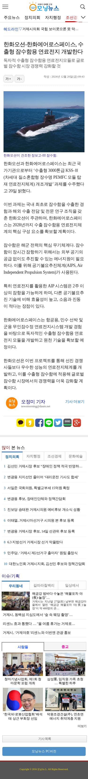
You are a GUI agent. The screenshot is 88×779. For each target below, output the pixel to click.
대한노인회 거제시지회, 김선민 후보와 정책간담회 (44, 564)
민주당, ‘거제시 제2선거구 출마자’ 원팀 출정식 (41, 553)
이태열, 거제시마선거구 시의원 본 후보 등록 (39, 520)
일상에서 (72, 585)
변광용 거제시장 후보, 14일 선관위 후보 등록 (39, 531)
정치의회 (32, 17)
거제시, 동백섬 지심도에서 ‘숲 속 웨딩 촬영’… (38, 615)
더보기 (82, 726)
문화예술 (76, 456)
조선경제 (74, 17)
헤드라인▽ (13, 29)
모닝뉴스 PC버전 (44, 751)
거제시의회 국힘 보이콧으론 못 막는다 (52, 29)
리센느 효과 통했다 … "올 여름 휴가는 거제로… (39, 624)
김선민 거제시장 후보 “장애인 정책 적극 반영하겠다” (45, 466)
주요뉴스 (12, 17)
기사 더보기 (74, 402)
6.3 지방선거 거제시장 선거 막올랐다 (33, 542)
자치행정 (53, 17)
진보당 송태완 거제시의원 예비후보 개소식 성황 (42, 509)
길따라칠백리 (43, 585)
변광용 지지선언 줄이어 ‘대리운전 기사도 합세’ (41, 477)
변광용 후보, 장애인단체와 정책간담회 (34, 499)
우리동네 (16, 586)
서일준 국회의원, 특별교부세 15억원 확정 (37, 488)
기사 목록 (44, 739)
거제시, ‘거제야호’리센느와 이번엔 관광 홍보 (37, 633)
